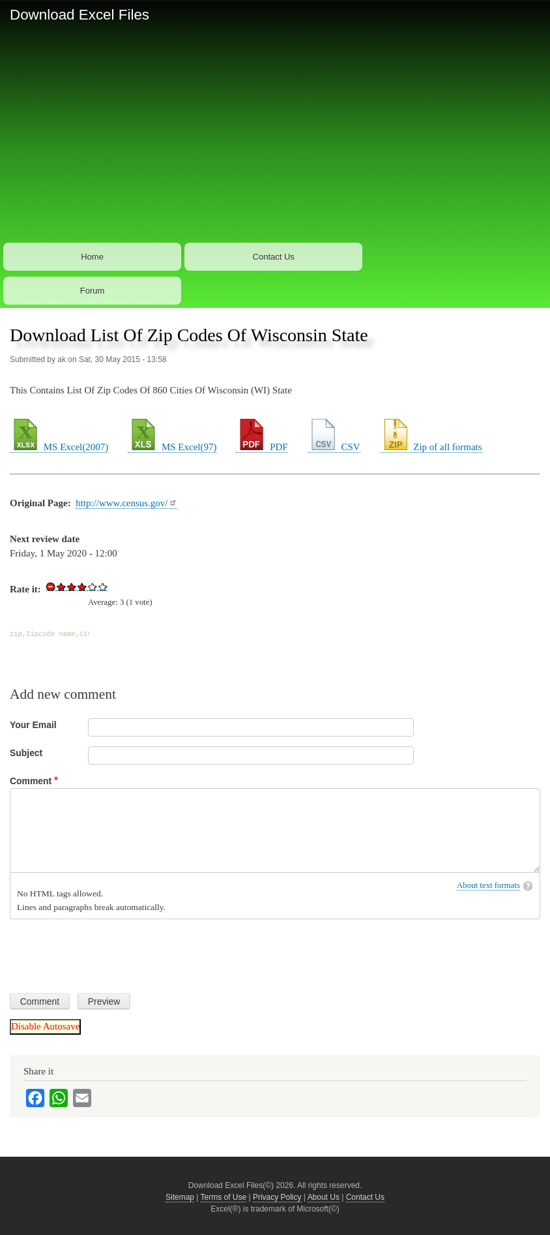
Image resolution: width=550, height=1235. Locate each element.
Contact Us (274, 257)
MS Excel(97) (172, 447)
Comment (30, 781)
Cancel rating (51, 586)
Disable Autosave (45, 1026)
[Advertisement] (275, 142)
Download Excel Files (79, 15)
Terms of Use (224, 1197)
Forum (92, 291)
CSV (334, 447)
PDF (261, 447)
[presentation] (109, 951)
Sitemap (180, 1197)
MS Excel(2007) (59, 447)
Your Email (33, 725)
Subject (26, 753)
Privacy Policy (277, 1197)
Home (92, 257)
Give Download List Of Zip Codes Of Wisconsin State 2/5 (71, 586)
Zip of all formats (431, 447)
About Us (324, 1197)
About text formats (488, 885)
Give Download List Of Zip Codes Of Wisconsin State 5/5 (103, 586)
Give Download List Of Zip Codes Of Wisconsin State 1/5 (61, 586)
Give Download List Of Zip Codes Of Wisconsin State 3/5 (82, 586)
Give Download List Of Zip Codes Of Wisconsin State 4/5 (92, 586)
